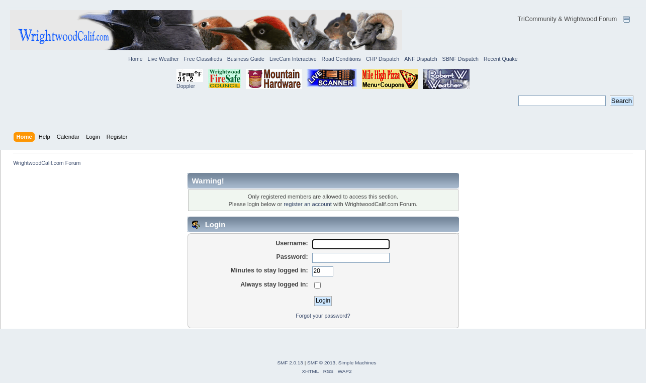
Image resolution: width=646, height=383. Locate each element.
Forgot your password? (323, 316)
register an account (307, 204)
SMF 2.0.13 (290, 362)
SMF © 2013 (321, 362)
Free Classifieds (203, 59)
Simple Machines (357, 362)
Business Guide (245, 59)
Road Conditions (341, 59)
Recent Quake (501, 59)
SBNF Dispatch (460, 59)
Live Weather (163, 59)
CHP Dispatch (382, 59)
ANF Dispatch (420, 59)
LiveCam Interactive (293, 59)
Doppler (185, 86)
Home (135, 59)
